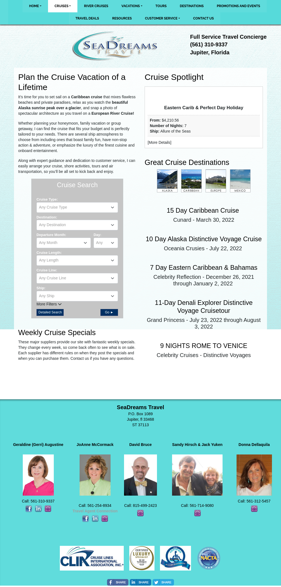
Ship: (41, 288)
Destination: (46, 217)
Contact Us (203, 18)
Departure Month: (51, 235)
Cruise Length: (49, 253)
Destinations (192, 6)
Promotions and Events (238, 6)
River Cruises (96, 6)
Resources (122, 18)
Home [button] (34, 6)
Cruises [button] (62, 6)
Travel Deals (87, 18)
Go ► (109, 312)
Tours (161, 6)
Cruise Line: (46, 270)
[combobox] (77, 207)
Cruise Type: (47, 199)
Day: (97, 235)
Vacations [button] (130, 6)
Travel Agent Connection (94, 511)
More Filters (49, 304)
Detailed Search (50, 312)
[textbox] (77, 207)
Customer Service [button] (161, 18)
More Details (159, 142)
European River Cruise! (112, 113)
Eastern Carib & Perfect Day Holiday (203, 107)
